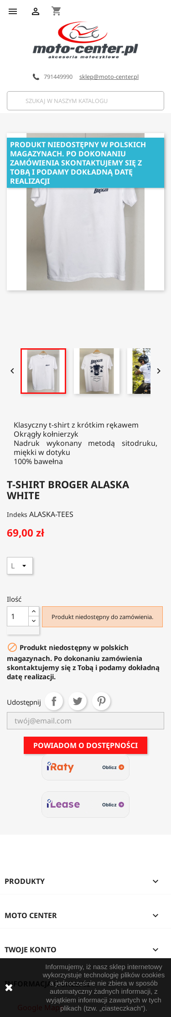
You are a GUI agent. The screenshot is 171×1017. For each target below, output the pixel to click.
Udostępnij (54, 701)
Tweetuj (77, 701)
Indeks (17, 514)
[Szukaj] (85, 101)
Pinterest (101, 701)
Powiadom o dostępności (85, 745)
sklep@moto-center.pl (109, 76)
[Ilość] (18, 616)
